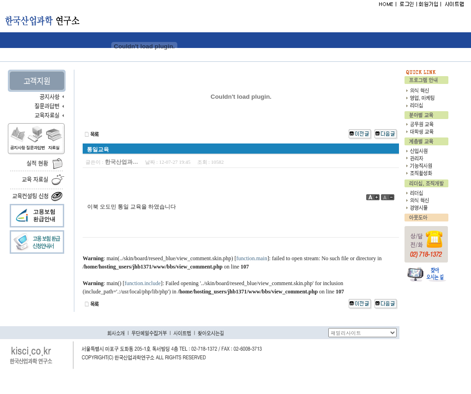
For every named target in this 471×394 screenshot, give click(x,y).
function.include (143, 283)
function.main (251, 258)
